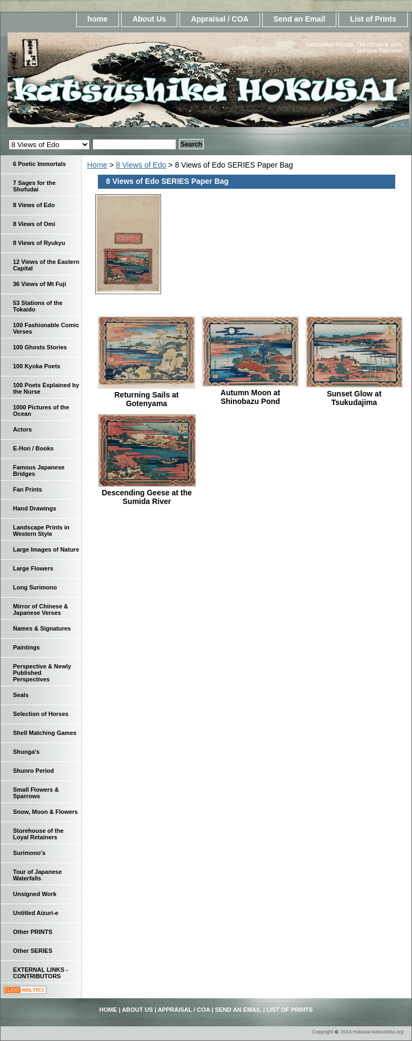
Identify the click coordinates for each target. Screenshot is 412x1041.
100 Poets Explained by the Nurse (46, 388)
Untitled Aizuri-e (35, 913)
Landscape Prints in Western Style (41, 530)
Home (97, 165)
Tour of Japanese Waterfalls (37, 874)
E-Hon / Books (33, 448)
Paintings (26, 647)
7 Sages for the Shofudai (34, 186)
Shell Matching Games (44, 733)
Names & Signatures (42, 628)
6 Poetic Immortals (39, 164)
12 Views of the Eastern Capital (46, 264)
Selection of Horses (41, 714)
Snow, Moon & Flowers (45, 811)
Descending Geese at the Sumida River (147, 497)
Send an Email (299, 19)
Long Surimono (35, 587)
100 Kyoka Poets (36, 366)
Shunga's (26, 751)
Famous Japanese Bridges (38, 470)
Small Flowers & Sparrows (36, 792)
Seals (21, 695)
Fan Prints (27, 489)
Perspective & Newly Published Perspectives (42, 672)
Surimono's (29, 853)
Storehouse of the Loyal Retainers (38, 833)
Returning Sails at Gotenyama (146, 399)
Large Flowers (33, 568)
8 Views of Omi (34, 224)
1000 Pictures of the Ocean (41, 410)
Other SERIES (32, 950)
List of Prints (373, 19)
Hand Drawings (34, 508)
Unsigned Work (34, 894)
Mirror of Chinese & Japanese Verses (40, 609)
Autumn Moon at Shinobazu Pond (250, 397)
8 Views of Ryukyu (39, 243)
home (98, 19)
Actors (22, 429)
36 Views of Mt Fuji (39, 284)
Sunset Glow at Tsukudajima (354, 398)
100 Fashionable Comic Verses (46, 328)
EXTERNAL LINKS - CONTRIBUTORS (40, 972)
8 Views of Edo (141, 165)
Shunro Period (33, 770)
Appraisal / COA (220, 19)
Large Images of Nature (46, 549)
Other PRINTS (32, 932)
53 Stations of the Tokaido (38, 306)
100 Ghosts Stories (40, 347)
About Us (149, 19)
